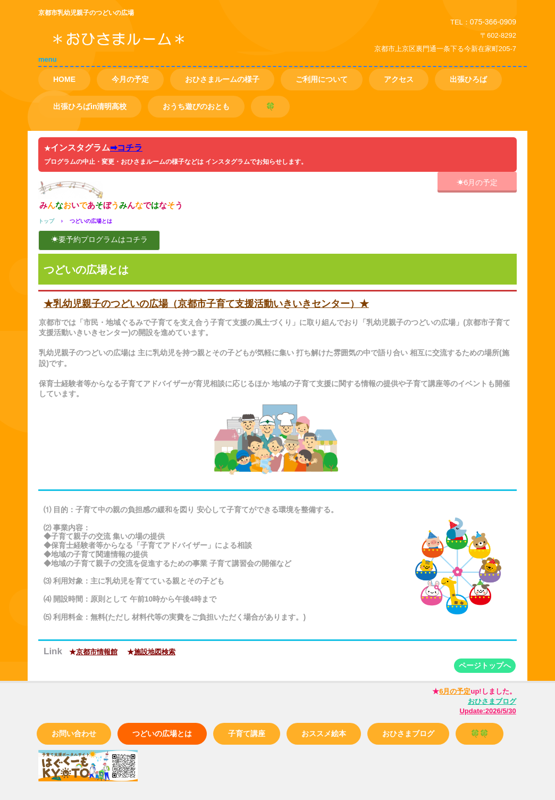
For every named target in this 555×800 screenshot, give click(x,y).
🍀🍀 (479, 733)
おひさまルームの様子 (222, 79)
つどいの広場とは (162, 733)
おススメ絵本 (323, 733)
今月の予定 (130, 79)
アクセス (399, 79)
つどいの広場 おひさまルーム (160, 47)
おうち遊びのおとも (196, 106)
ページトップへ (485, 665)
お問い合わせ (74, 733)
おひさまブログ (408, 733)
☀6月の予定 (477, 182)
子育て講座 (246, 733)
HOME (64, 79)
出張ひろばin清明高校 (90, 106)
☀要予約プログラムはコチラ (99, 239)
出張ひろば (468, 79)
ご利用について (322, 79)
